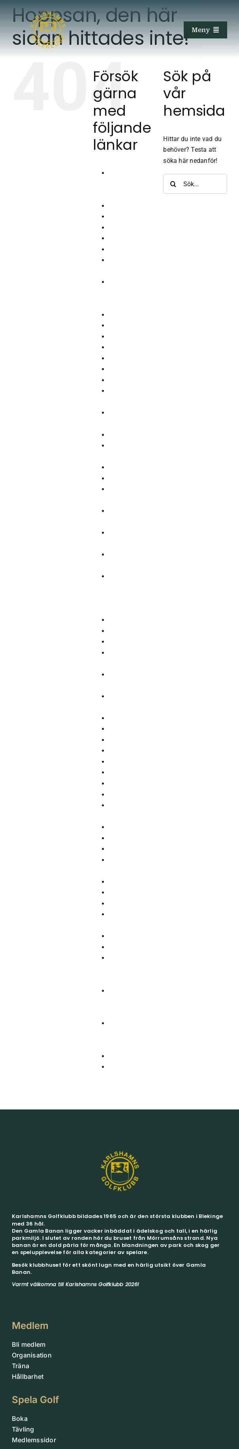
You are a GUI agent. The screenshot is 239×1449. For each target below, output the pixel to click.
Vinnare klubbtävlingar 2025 (129, 1001)
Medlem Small (129, 762)
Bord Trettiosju (130, 249)
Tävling (119, 936)
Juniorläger (125, 641)
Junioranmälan (130, 631)
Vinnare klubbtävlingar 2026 (129, 1034)
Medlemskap (127, 772)
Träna (117, 947)
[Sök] (173, 184)
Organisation (127, 827)
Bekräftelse (125, 216)
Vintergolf (123, 1056)
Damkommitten (131, 325)
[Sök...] (195, 184)
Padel (117, 838)
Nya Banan (124, 794)
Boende (119, 227)
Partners (121, 849)
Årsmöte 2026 (129, 206)
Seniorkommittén (133, 882)
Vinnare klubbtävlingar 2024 (129, 968)
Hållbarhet (123, 478)
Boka (116, 238)
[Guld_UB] (47, 7)
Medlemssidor (129, 783)
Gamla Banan (128, 369)
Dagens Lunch (129, 315)
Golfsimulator (128, 435)
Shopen (119, 892)
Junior (118, 620)
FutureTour (124, 358)
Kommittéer (125, 729)
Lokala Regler (128, 750)
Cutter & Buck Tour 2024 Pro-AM (130, 292)
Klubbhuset (125, 718)
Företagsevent (129, 347)
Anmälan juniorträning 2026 (127, 184)
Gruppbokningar (132, 467)
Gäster (118, 380)
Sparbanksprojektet (136, 903)
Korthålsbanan (130, 740)
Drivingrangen (129, 336)
